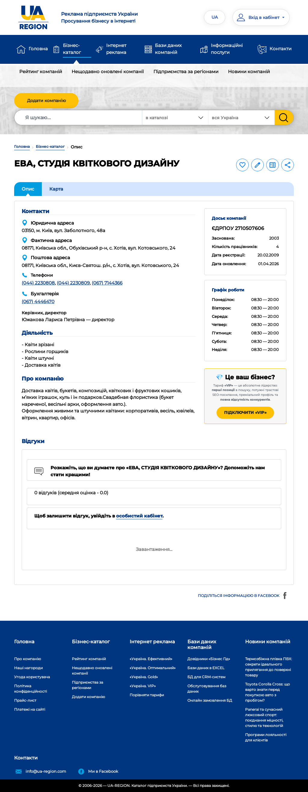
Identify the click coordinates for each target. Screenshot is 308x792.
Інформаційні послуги (227, 48)
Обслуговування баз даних (206, 689)
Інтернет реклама (116, 48)
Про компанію (27, 659)
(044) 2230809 (73, 283)
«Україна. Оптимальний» (153, 668)
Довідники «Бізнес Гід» (208, 659)
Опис (28, 189)
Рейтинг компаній (40, 71)
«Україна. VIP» (143, 686)
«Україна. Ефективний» (151, 659)
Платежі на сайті (29, 709)
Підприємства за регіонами (185, 71)
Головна (38, 48)
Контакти (280, 48)
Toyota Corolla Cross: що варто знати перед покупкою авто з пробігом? (267, 692)
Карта (56, 189)
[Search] (78, 117)
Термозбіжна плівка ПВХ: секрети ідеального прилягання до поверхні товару (268, 667)
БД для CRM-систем (206, 677)
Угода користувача (32, 677)
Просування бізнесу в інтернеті (105, 17)
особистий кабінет (139, 516)
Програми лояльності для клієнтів (265, 737)
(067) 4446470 (38, 301)
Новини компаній (249, 71)
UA (214, 17)
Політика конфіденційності (30, 689)
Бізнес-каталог (72, 48)
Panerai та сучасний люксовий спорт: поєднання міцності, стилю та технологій (264, 717)
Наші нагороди (28, 668)
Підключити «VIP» (245, 412)
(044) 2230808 (38, 283)
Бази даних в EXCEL (205, 668)
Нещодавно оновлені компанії (108, 71)
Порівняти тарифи (147, 695)
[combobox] (241, 117)
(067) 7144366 (107, 283)
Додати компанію (46, 100)
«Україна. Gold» (144, 677)
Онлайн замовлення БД (209, 700)
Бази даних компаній (168, 48)
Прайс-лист (25, 700)
